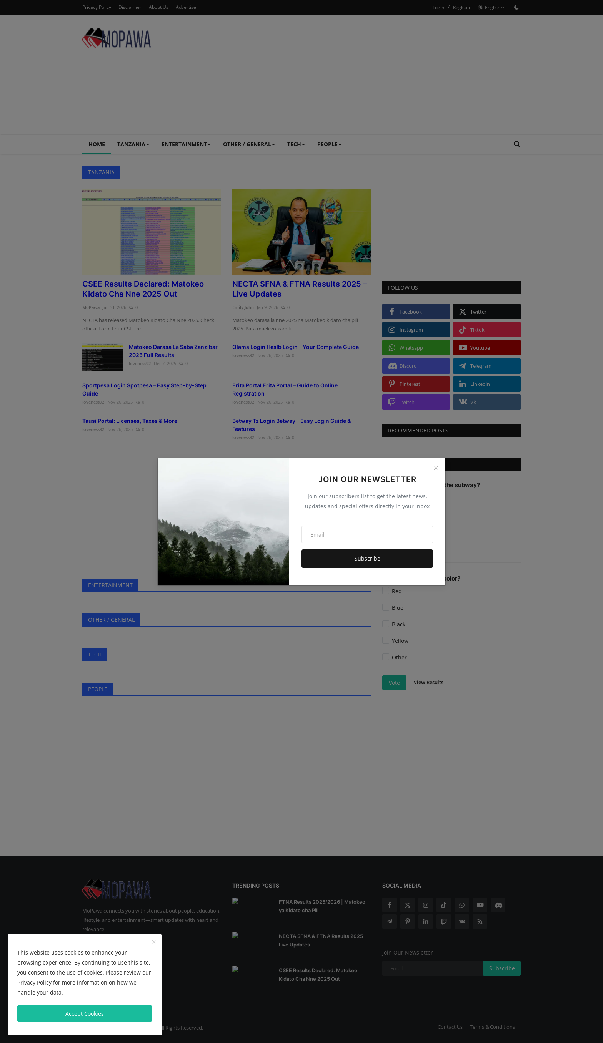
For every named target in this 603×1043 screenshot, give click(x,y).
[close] (154, 942)
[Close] (436, 468)
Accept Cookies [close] (84, 1013)
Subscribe (367, 558)
